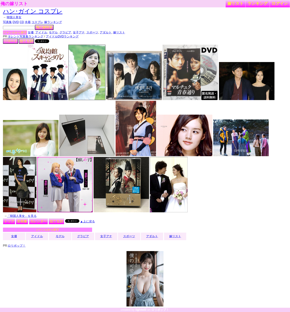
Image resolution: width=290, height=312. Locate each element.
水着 (28, 22)
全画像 (22, 221)
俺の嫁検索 (44, 27)
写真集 (7, 22)
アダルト (106, 32)
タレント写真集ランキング (25, 36)
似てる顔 (26, 41)
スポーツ (92, 32)
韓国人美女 (14, 17)
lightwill (140, 309)
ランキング (257, 3)
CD (22, 22)
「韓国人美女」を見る (22, 215)
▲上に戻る (87, 221)
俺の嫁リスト (14, 3)
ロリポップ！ (17, 245)
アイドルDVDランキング (62, 36)
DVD (16, 22)
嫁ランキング (53, 22)
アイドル (41, 32)
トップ (9, 221)
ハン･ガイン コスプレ (33, 11)
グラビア (65, 32)
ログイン (280, 3)
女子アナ (79, 32)
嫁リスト (235, 3)
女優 (31, 32)
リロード (10, 41)
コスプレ (37, 22)
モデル (53, 32)
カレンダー (38, 221)
